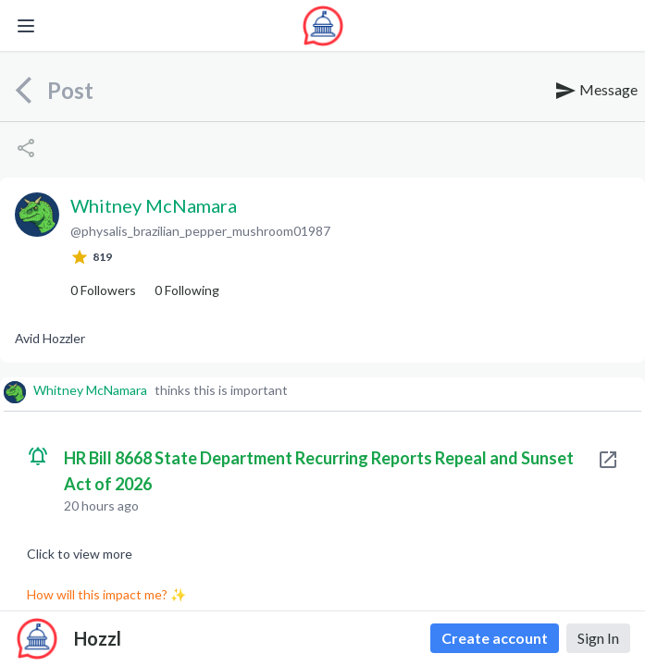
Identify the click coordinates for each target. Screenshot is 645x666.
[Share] (25, 148)
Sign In (598, 638)
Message (596, 91)
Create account (494, 638)
